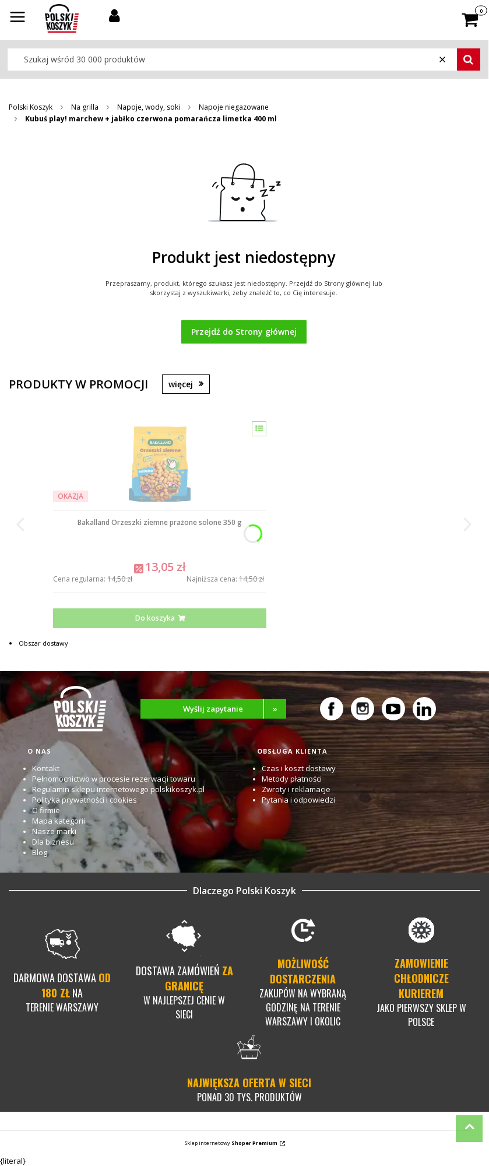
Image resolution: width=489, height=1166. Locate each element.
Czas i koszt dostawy (299, 768)
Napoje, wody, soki (148, 107)
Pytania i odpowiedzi (298, 799)
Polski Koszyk (30, 107)
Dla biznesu (53, 841)
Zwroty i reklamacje (296, 789)
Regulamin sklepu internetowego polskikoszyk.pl (118, 789)
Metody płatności (292, 778)
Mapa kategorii (58, 820)
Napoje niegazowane (234, 107)
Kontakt (45, 768)
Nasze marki (54, 831)
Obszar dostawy (43, 643)
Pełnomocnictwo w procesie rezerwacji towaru (113, 778)
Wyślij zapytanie (234, 709)
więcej (180, 384)
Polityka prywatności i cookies (84, 799)
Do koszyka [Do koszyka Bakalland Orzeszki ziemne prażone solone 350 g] (155, 618)
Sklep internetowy (231, 1143)
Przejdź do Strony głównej (244, 331)
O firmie (46, 810)
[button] (17, 18)
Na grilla (84, 107)
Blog (39, 852)
